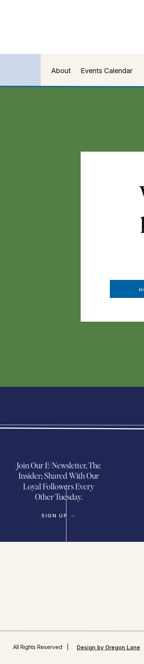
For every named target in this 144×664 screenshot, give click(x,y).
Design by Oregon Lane (108, 647)
